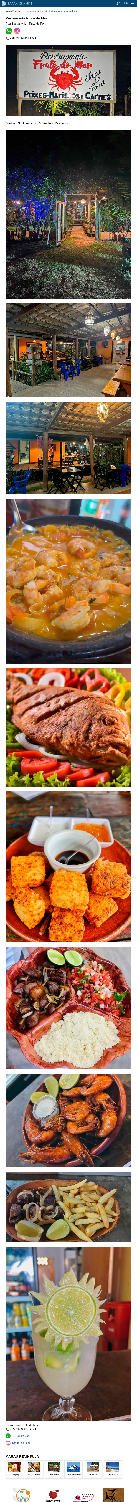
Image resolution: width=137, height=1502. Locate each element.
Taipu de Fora (70, 11)
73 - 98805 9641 (18, 1435)
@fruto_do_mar (18, 1442)
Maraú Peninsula (14, 11)
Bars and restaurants (35, 11)
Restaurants (54, 11)
